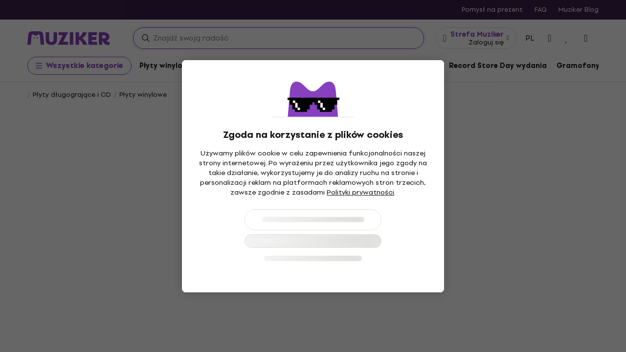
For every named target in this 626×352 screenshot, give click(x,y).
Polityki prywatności (360, 192)
